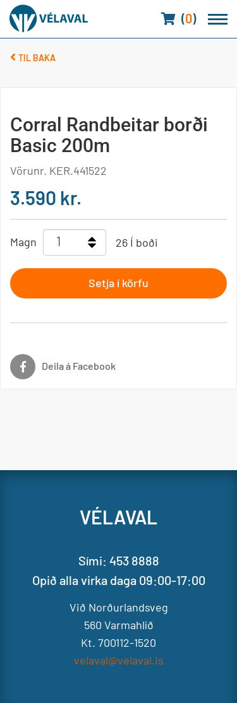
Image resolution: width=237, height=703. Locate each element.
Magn (23, 242)
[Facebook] (109, 366)
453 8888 (134, 560)
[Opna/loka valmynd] (217, 19)
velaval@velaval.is (119, 660)
